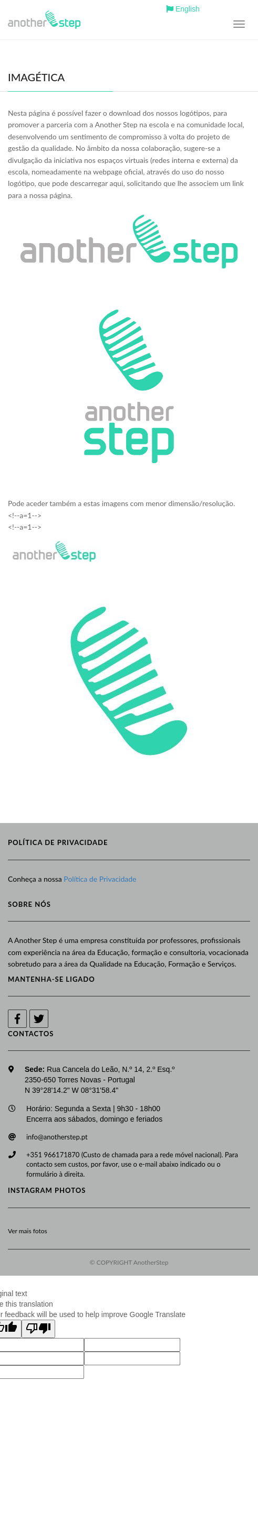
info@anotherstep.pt (57, 1137)
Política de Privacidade (100, 878)
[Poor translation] (38, 1329)
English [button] (183, 9)
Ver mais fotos (27, 1231)
